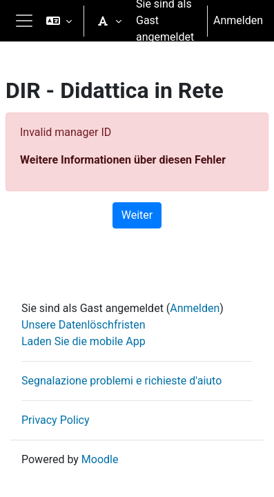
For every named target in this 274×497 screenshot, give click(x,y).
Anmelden (238, 20)
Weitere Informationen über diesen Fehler (123, 159)
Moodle (100, 459)
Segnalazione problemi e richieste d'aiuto (121, 380)
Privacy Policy (55, 420)
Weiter (137, 215)
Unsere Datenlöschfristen (83, 324)
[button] (59, 20)
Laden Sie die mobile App (83, 341)
